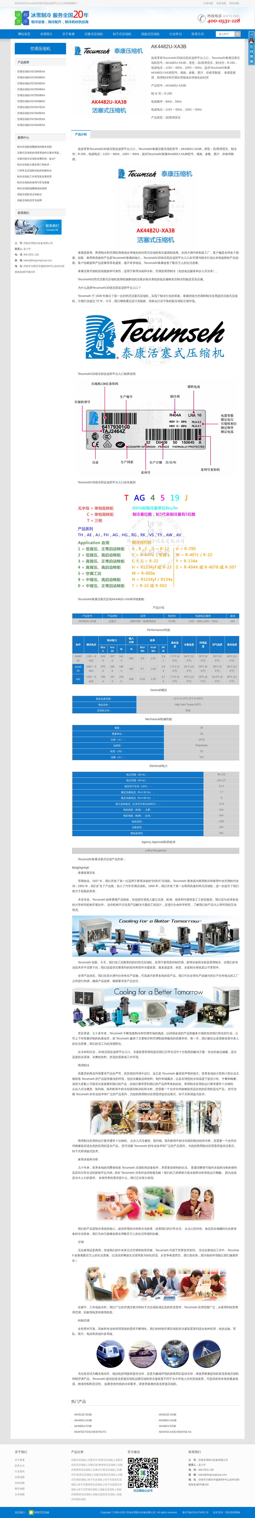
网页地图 (234, 3)
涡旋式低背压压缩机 (104, 1494)
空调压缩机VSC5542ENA (31, 119)
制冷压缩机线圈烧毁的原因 (32, 188)
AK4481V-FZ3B (167, 1426)
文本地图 (20, 1494)
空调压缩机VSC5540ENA (31, 125)
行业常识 (175, 34)
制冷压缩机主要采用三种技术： (34, 164)
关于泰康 (68, 34)
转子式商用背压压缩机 (90, 1484)
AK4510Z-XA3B (167, 1414)
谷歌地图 (221, 3)
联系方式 (198, 34)
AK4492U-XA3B (83, 1420)
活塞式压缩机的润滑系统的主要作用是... (39, 152)
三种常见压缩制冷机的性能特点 (34, 170)
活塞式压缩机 (94, 34)
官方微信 (31, 1512)
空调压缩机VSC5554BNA (31, 89)
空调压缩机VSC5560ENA (31, 71)
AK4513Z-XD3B (83, 1414)
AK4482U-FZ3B (83, 1426)
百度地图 (208, 3)
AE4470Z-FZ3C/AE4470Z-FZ (90, 1431)
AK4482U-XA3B (167, 1420)
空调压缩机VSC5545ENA (31, 113)
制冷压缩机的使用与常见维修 (33, 182)
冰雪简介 (46, 34)
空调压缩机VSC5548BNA (31, 101)
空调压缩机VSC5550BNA (31, 95)
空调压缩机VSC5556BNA (31, 77)
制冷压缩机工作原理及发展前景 (34, 176)
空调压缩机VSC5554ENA (31, 83)
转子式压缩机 (122, 34)
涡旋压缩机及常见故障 (29, 200)
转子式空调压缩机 (88, 1489)
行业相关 (20, 1471)
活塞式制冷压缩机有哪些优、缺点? (36, 158)
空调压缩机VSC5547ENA (31, 107)
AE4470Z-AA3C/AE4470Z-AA (175, 1431)
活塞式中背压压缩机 (104, 1469)
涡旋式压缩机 (150, 34)
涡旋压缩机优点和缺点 (29, 194)
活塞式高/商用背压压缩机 (101, 1464)
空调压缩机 (40, 48)
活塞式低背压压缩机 (105, 1474)
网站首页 (24, 34)
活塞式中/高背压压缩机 (100, 1460)
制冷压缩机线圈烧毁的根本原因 (34, 146)
